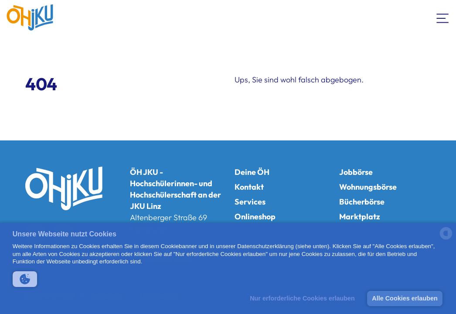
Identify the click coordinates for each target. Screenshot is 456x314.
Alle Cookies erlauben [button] (404, 298)
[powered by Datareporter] (446, 238)
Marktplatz (359, 217)
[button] (25, 279)
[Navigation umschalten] (442, 17)
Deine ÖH (252, 172)
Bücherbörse (362, 202)
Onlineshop (255, 217)
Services (250, 202)
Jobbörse (356, 172)
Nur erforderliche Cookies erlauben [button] (302, 298)
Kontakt (249, 187)
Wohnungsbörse (368, 187)
